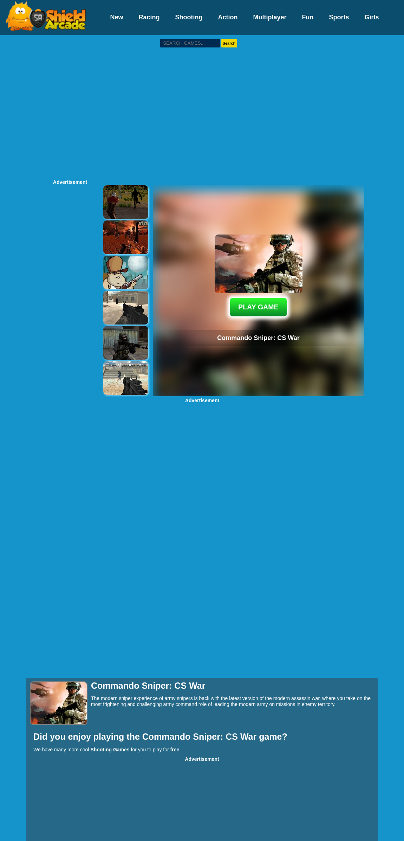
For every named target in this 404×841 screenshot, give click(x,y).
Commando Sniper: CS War (200, 737)
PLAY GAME (258, 307)
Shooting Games (109, 749)
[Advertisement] (66, 106)
